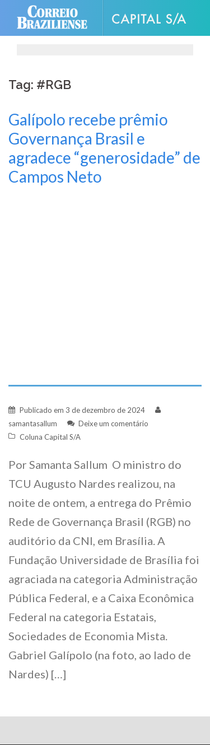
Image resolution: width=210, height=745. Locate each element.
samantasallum (32, 423)
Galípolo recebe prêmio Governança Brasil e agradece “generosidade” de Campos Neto (104, 148)
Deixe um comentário (113, 423)
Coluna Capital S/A (50, 436)
